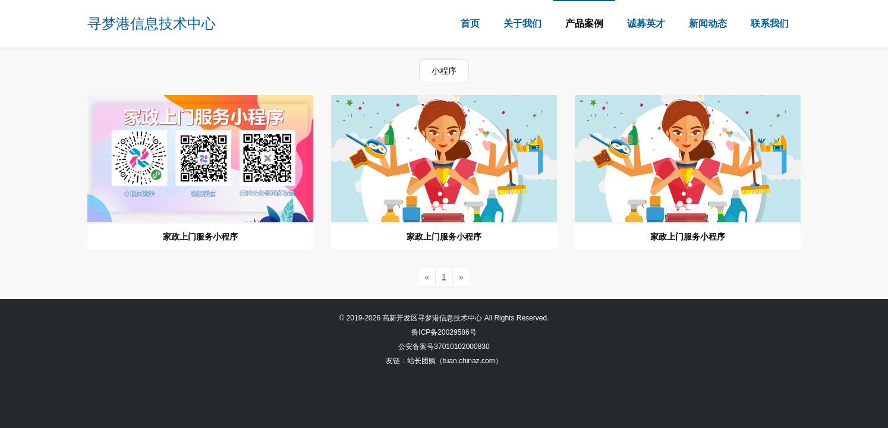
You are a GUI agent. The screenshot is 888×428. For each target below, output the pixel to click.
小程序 (444, 70)
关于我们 (522, 23)
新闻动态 (708, 23)
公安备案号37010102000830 (443, 346)
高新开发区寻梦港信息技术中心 (432, 318)
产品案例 (584, 23)
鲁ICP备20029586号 (443, 332)
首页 (470, 23)
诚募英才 (646, 23)
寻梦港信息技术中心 (151, 23)
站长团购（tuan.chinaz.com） (454, 361)
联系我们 (770, 23)
